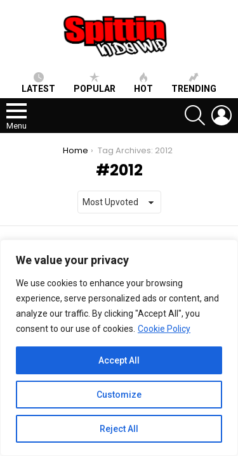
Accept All (119, 360)
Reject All (119, 429)
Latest (38, 83)
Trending (193, 83)
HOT (143, 83)
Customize (119, 395)
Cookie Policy (164, 329)
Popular (95, 83)
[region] (119, 347)
